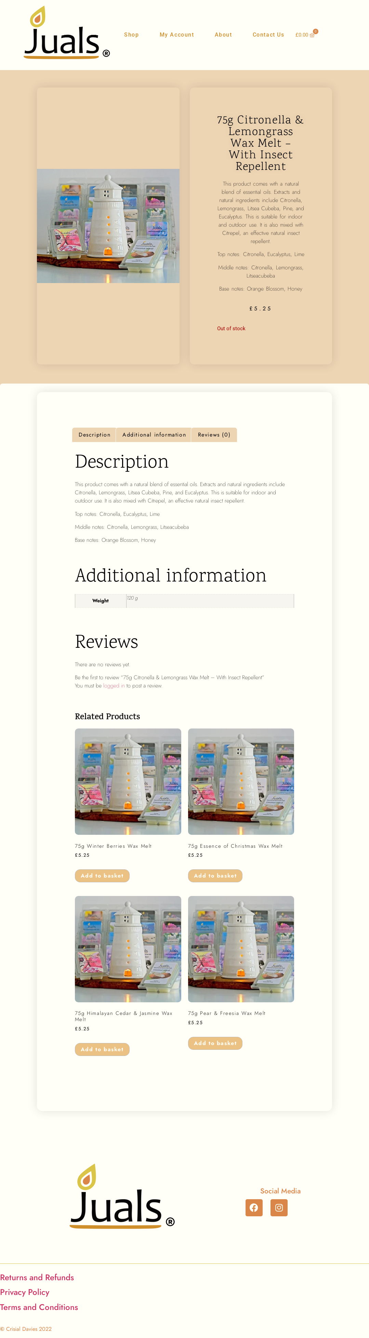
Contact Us (269, 34)
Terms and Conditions (39, 1307)
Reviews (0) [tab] (214, 435)
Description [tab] (95, 435)
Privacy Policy (24, 1292)
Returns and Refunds (37, 1277)
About (223, 34)
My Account (177, 34)
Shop (131, 34)
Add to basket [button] (102, 876)
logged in (114, 686)
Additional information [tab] (154, 435)
